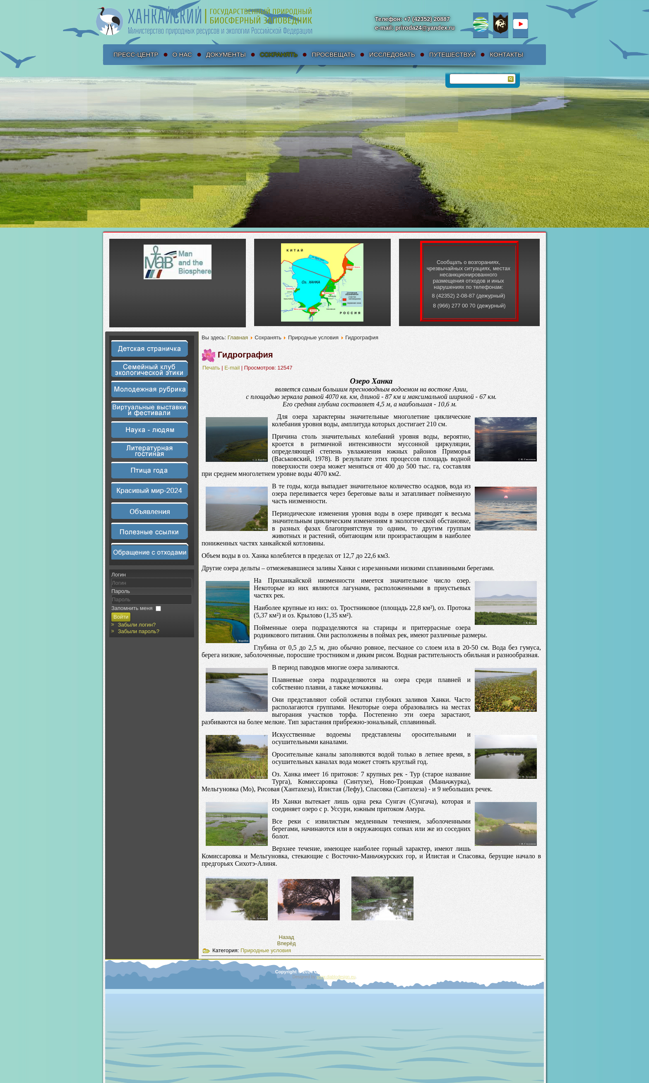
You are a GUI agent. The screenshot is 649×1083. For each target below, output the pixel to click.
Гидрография (245, 354)
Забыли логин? (137, 625)
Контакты (506, 54)
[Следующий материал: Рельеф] (286, 943)
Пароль (120, 591)
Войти (120, 617)
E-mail (232, 368)
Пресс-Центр (136, 54)
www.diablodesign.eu (336, 977)
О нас (182, 54)
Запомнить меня (131, 608)
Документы (226, 54)
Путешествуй (452, 54)
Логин (118, 575)
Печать (211, 368)
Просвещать (333, 54)
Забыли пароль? (138, 631)
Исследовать (392, 54)
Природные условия (265, 950)
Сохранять (279, 54)
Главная (238, 337)
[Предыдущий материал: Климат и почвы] (286, 937)
